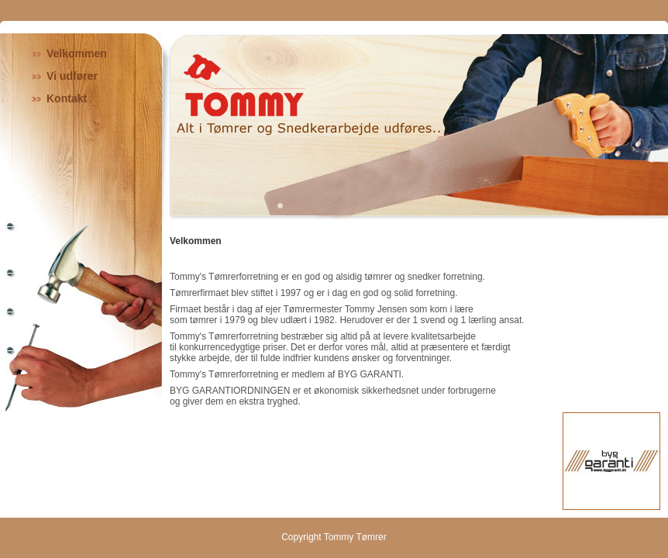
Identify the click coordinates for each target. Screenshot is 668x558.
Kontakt (66, 98)
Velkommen (76, 53)
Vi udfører (72, 76)
